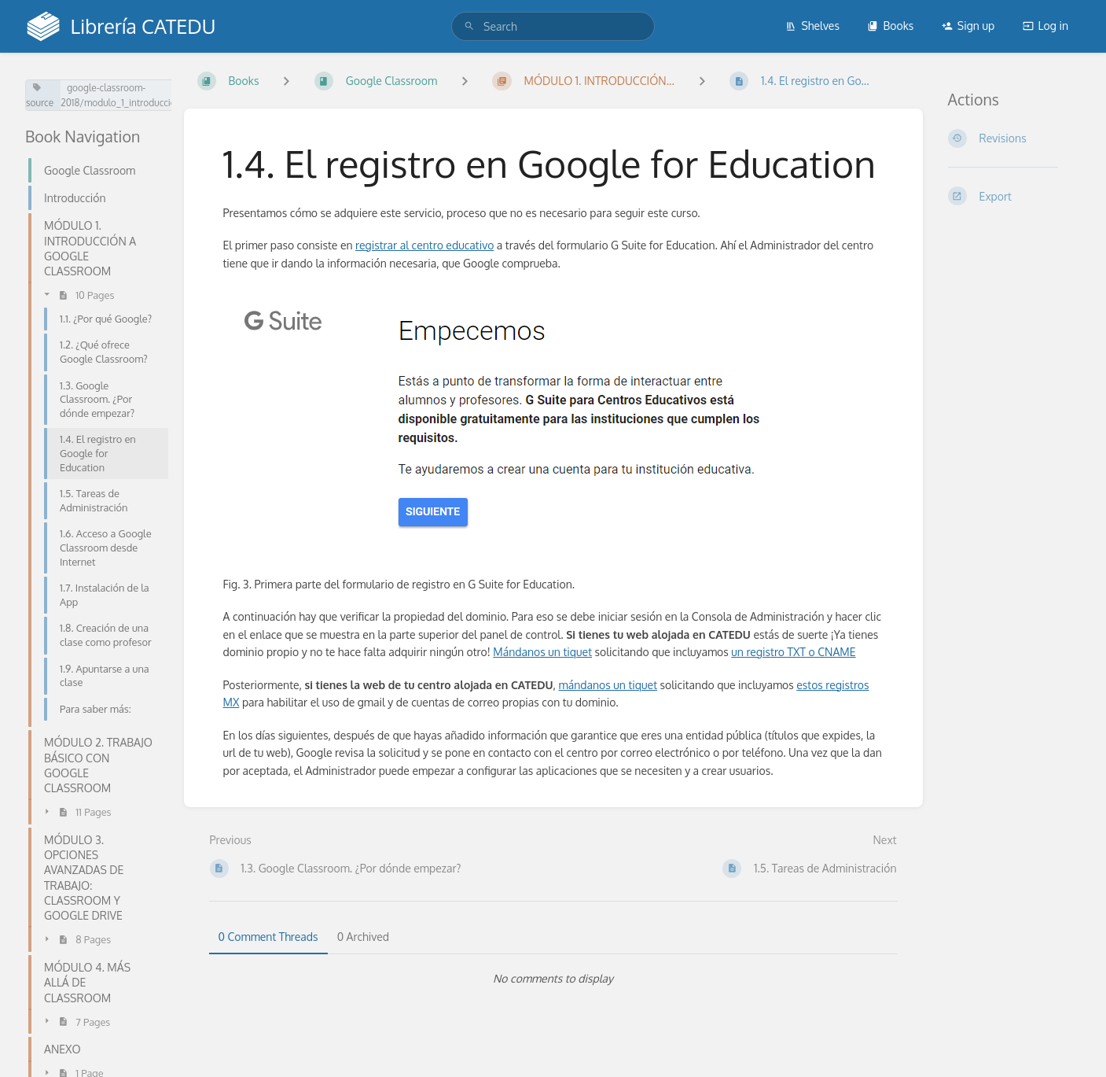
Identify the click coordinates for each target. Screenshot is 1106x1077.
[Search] (469, 26)
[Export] (1014, 196)
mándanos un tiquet (608, 685)
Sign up (968, 25)
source (39, 96)
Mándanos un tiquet (542, 651)
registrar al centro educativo (424, 245)
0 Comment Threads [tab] (268, 936)
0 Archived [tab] (363, 936)
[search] (553, 26)
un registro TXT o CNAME (793, 651)
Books (890, 25)
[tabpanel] (553, 978)
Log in (1045, 25)
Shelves (812, 25)
